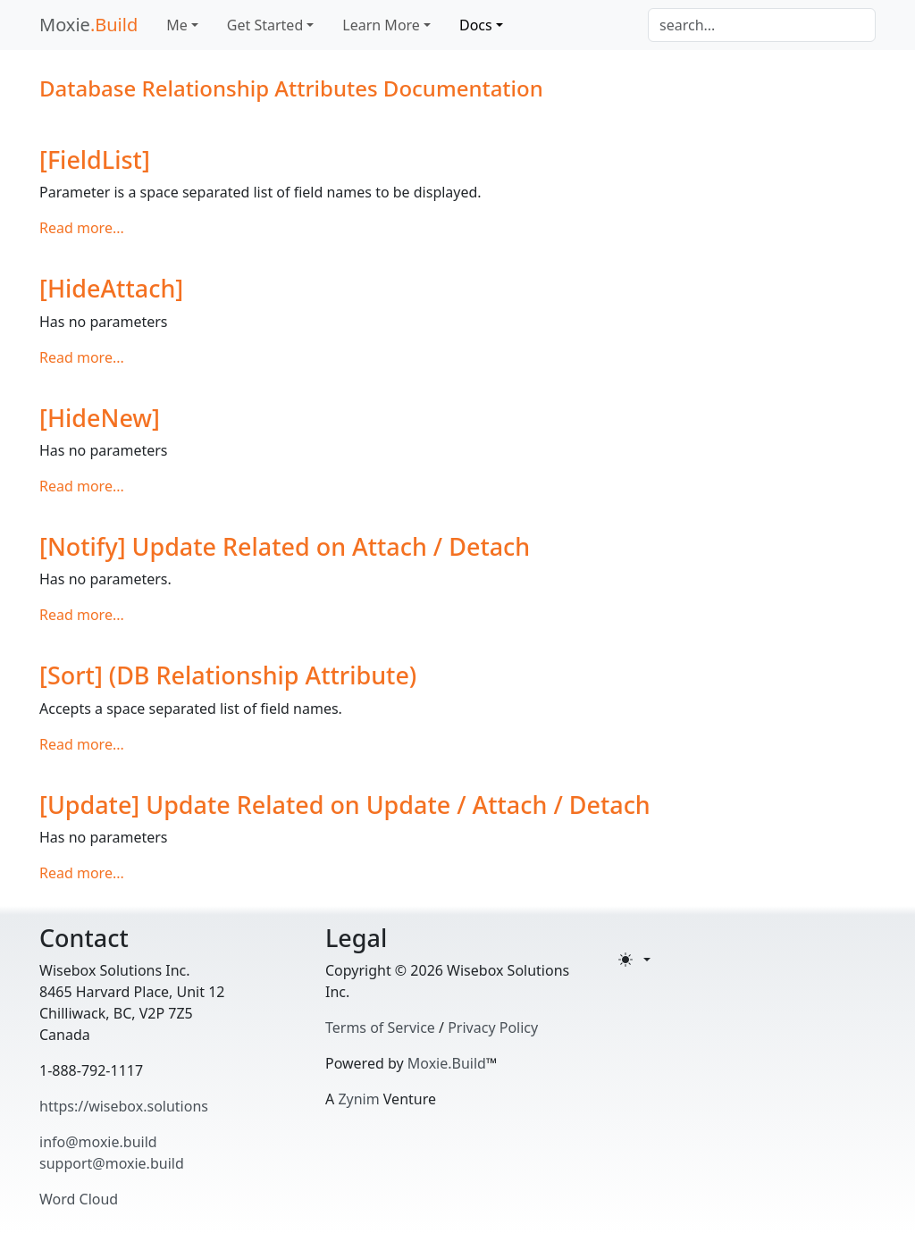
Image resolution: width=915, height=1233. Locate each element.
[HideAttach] (111, 288)
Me (177, 25)
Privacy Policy (493, 1027)
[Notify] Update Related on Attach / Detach (284, 546)
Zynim (358, 1099)
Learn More (381, 25)
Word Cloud (78, 1199)
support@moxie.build (111, 1163)
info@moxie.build (98, 1142)
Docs (475, 25)
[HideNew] (99, 417)
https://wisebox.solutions (123, 1106)
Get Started (265, 25)
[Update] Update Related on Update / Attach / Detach (345, 804)
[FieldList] (94, 159)
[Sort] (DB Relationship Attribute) (227, 675)
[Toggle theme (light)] (634, 959)
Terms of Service (380, 1027)
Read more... (81, 228)
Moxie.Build (446, 1063)
